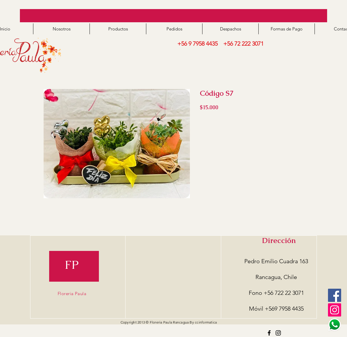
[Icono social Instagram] (334, 310)
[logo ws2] (334, 324)
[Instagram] (278, 332)
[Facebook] (334, 295)
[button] (118, 28)
